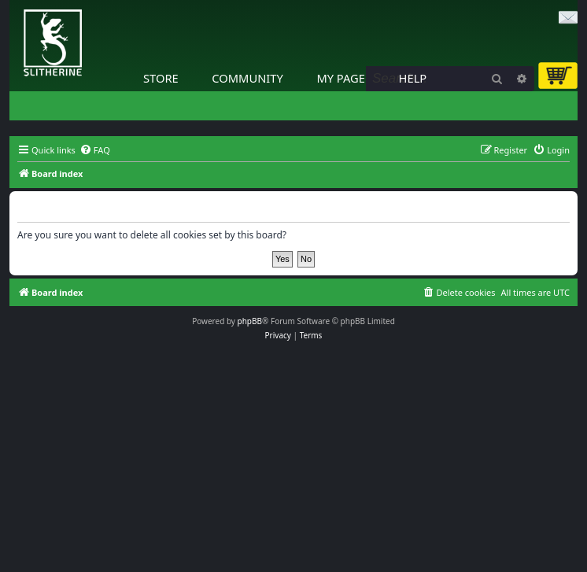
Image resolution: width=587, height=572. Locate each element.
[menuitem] (94, 150)
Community (247, 78)
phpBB (250, 321)
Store (161, 78)
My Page (340, 78)
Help (413, 78)
